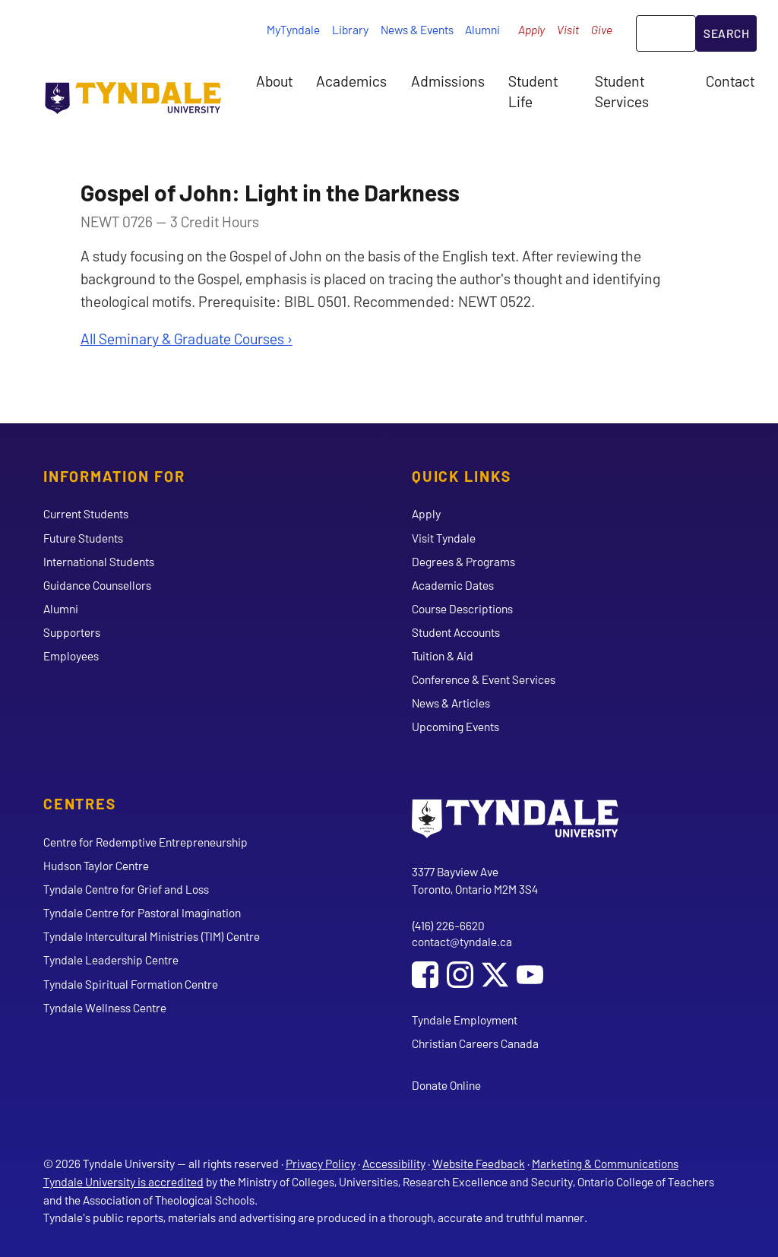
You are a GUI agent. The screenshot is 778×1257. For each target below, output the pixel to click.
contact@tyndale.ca (462, 941)
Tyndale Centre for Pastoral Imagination (142, 912)
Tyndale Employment (464, 1019)
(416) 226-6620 (448, 925)
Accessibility (393, 1163)
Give (601, 29)
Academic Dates (453, 585)
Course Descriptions (462, 608)
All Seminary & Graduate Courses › (187, 338)
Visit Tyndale (444, 537)
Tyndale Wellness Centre (104, 1007)
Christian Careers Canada (475, 1043)
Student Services (622, 90)
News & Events (417, 29)
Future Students (83, 537)
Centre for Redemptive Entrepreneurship (145, 841)
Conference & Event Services (483, 679)
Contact (730, 80)
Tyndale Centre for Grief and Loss (126, 889)
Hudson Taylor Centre (96, 865)
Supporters (71, 632)
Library (350, 29)
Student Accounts (456, 632)
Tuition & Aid (442, 655)
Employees (71, 655)
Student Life (533, 90)
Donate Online (446, 1085)
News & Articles (451, 702)
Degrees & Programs (463, 561)
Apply (531, 29)
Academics (351, 80)
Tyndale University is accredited (123, 1181)
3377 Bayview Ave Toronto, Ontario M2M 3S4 (475, 880)
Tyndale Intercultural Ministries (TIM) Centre (151, 936)
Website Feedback (478, 1163)
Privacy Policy (321, 1163)
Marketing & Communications (605, 1163)
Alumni (482, 29)
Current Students (85, 513)
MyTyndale (293, 29)
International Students (98, 561)
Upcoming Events (455, 726)
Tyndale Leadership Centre (111, 959)
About (274, 80)
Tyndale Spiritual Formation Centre (130, 984)
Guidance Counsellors (97, 585)
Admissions (448, 80)
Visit (568, 29)
